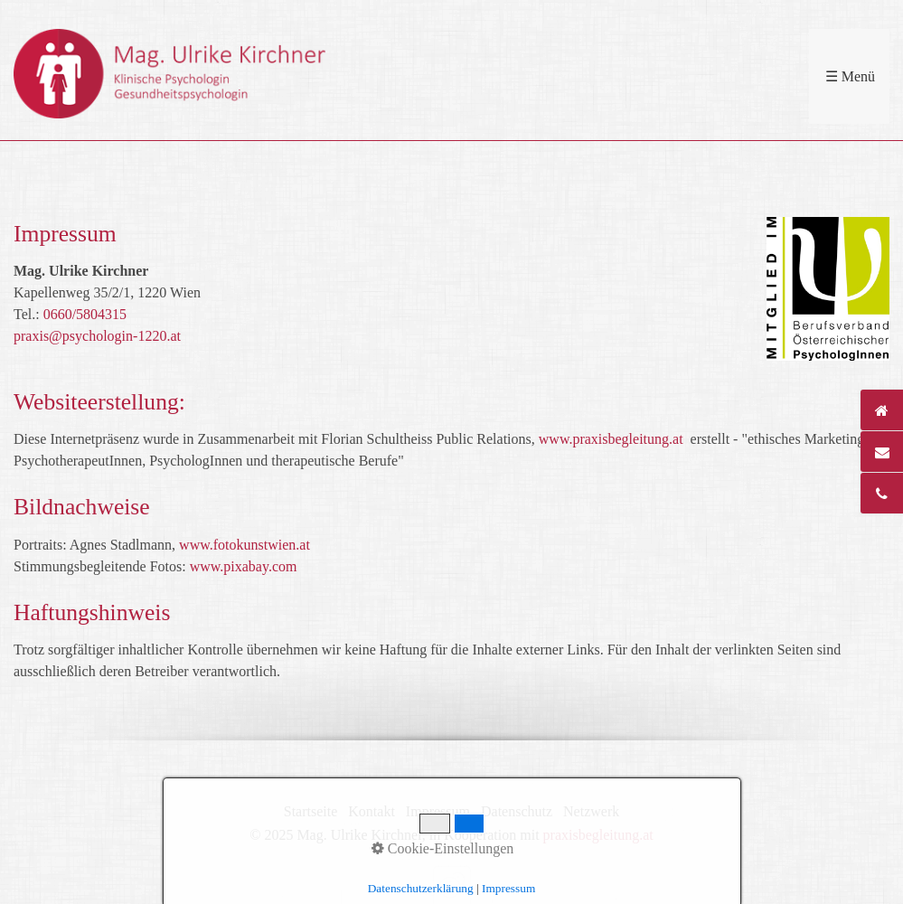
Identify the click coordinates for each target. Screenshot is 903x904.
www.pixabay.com (243, 566)
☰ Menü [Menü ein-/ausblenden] (850, 76)
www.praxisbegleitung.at (611, 439)
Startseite (311, 811)
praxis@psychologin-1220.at (97, 336)
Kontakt (371, 811)
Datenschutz (516, 811)
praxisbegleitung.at (598, 835)
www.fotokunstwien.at (244, 544)
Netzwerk (591, 811)
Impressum (438, 811)
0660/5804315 (85, 314)
